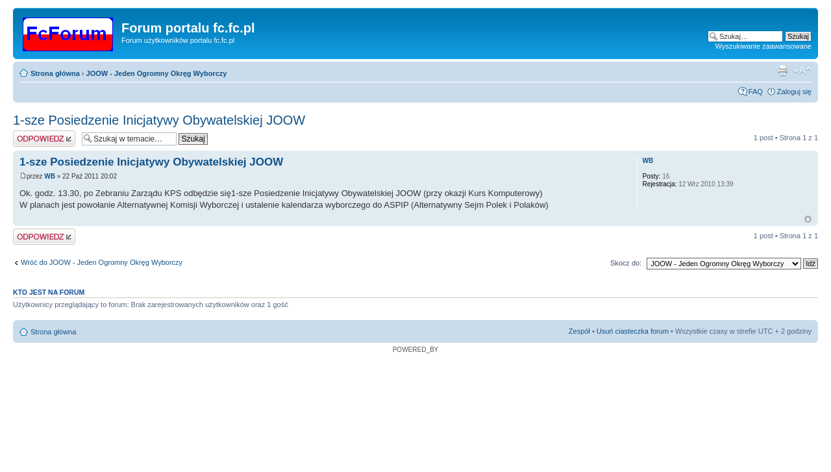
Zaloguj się (794, 91)
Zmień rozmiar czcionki (802, 71)
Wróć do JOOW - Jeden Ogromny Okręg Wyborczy (101, 262)
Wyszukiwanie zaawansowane (763, 46)
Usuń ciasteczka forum (633, 331)
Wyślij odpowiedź (44, 138)
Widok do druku (782, 71)
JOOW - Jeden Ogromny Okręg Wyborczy (156, 73)
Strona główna (55, 73)
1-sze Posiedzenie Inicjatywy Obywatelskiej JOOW (159, 120)
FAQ (756, 91)
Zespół (579, 331)
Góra (808, 219)
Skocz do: (625, 263)
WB (49, 176)
